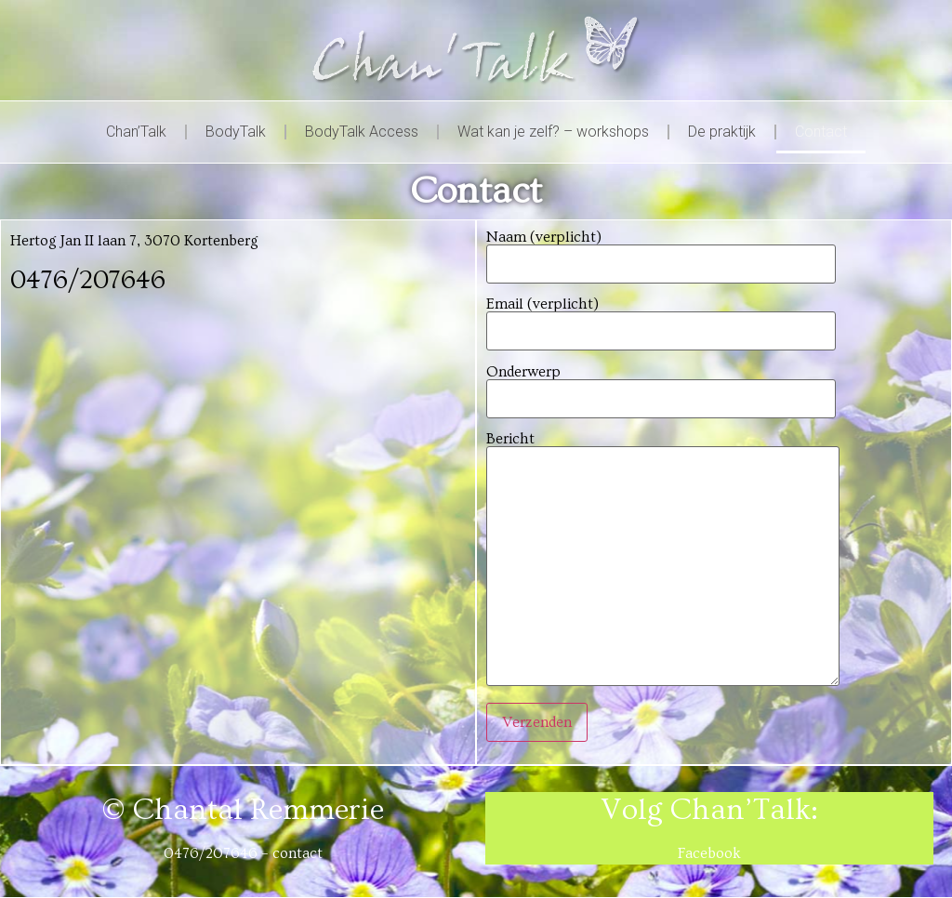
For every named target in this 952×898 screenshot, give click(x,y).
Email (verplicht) (661, 318)
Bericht (663, 560)
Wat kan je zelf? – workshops (553, 131)
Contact (821, 131)
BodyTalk (235, 131)
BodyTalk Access (361, 131)
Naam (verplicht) (661, 251)
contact (297, 853)
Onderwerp (661, 385)
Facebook (709, 853)
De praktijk (722, 131)
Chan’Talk (136, 131)
